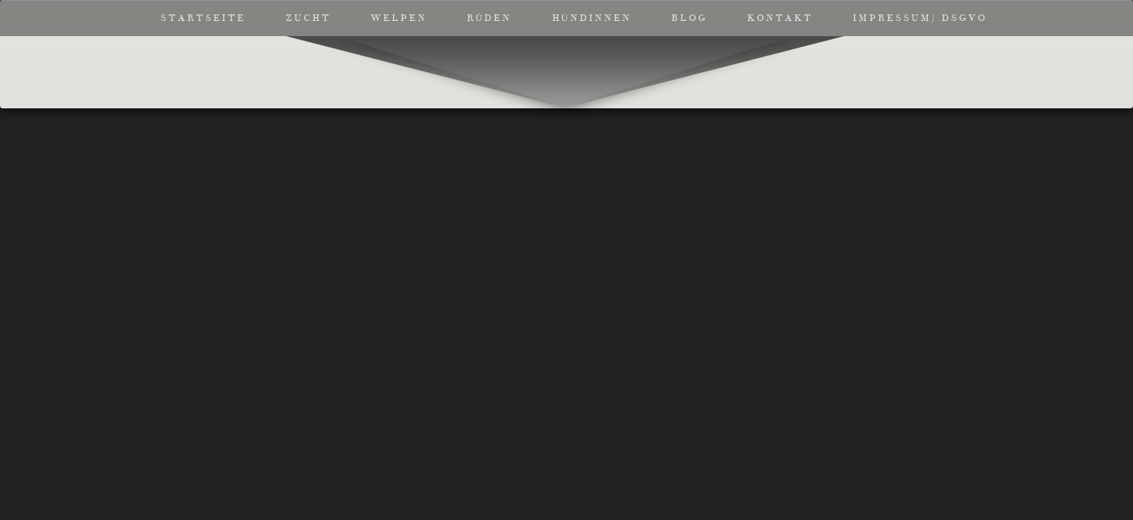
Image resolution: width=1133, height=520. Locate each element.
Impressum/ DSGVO (920, 18)
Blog (689, 18)
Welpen (399, 18)
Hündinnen (592, 18)
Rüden (489, 18)
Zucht (308, 18)
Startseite (203, 18)
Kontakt (780, 18)
